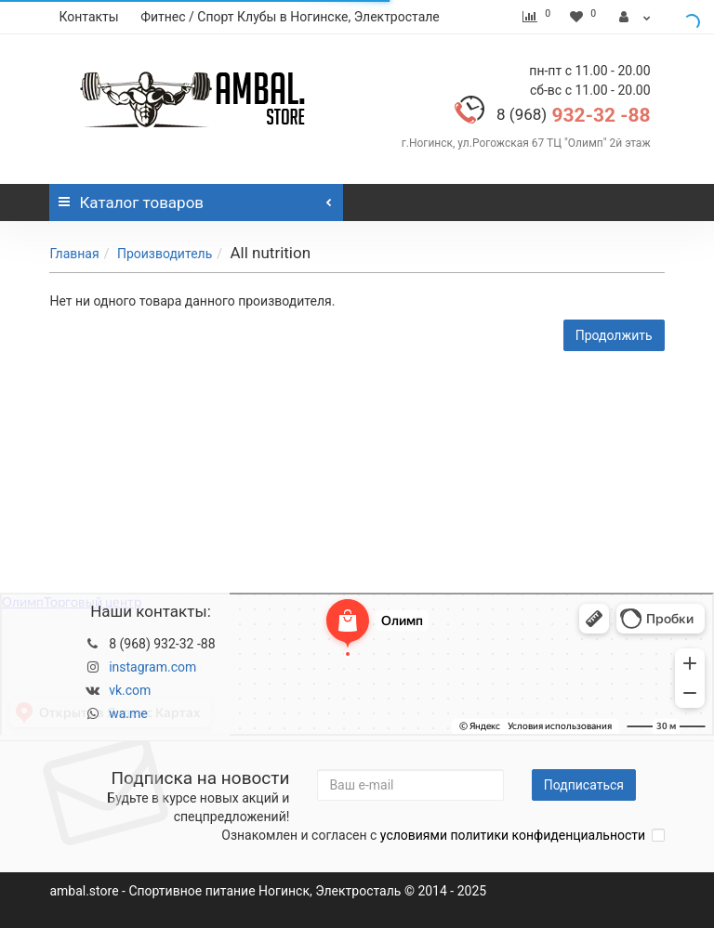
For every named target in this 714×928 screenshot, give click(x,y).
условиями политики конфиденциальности (512, 835)
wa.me (128, 713)
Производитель (164, 253)
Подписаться (584, 785)
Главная (74, 253)
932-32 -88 (573, 115)
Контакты (88, 16)
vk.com (130, 690)
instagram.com (152, 667)
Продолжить (614, 335)
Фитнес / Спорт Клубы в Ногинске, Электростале (290, 16)
